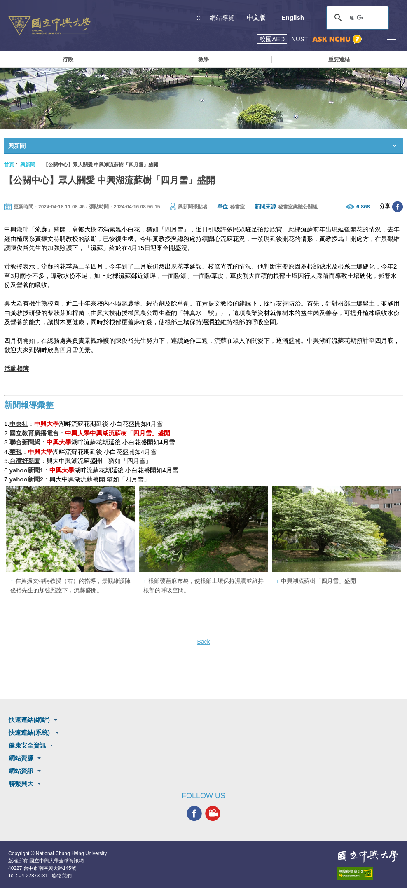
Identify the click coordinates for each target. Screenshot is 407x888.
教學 (203, 59)
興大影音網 (212, 813)
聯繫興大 (21, 783)
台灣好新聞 (24, 460)
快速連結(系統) (30, 732)
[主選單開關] (391, 39)
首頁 (9, 165)
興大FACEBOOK (194, 813)
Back (203, 641)
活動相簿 (16, 368)
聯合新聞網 (24, 442)
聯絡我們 (62, 876)
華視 (15, 451)
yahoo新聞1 (26, 470)
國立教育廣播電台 (34, 433)
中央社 (18, 423)
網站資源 (21, 758)
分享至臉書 (397, 206)
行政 (68, 59)
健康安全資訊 (27, 745)
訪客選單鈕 (373, 39)
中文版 (256, 17)
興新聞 (27, 165)
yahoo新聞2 (26, 479)
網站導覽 (222, 17)
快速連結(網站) (29, 719)
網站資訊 (21, 770)
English (293, 17)
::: (199, 17)
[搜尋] (356, 18)
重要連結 (339, 59)
